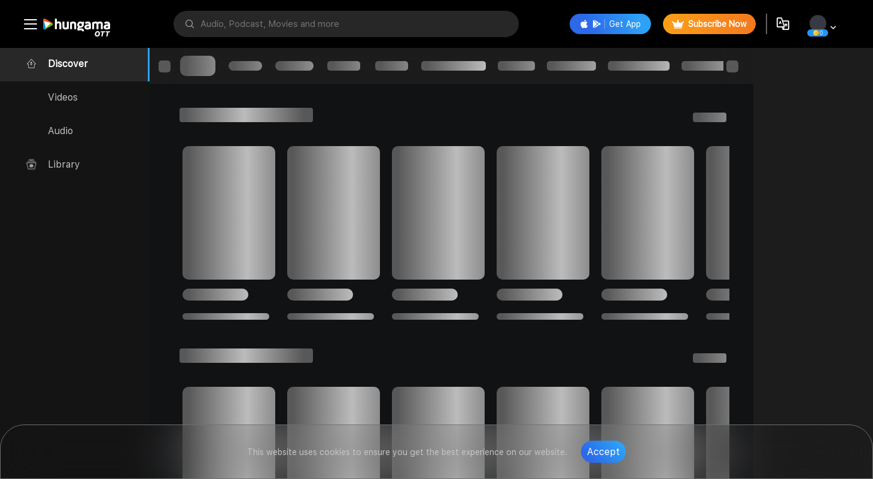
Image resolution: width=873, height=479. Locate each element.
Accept (603, 451)
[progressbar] (197, 66)
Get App (610, 24)
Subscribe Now (709, 24)
